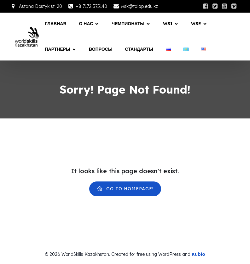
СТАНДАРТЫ (139, 49)
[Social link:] (205, 6)
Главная (56, 23)
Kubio (198, 254)
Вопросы (101, 49)
